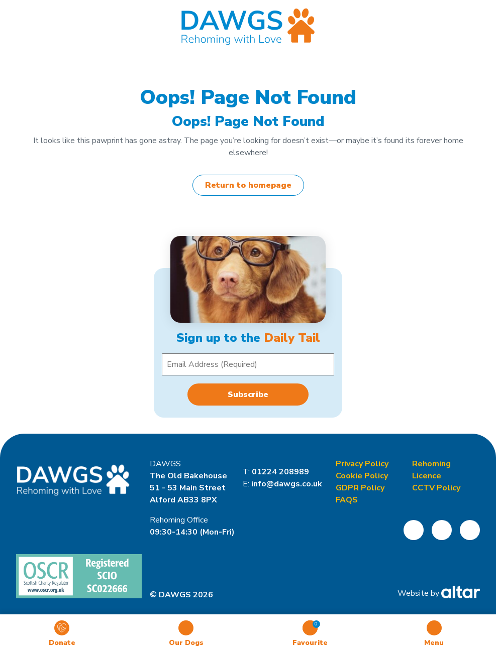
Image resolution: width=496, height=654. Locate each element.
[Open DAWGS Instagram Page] (442, 530)
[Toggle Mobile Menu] (434, 634)
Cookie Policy (362, 475)
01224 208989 (280, 471)
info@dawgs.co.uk (286, 483)
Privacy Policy (362, 463)
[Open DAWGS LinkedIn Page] (470, 530)
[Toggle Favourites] (310, 634)
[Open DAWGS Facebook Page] (414, 530)
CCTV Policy (436, 487)
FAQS (347, 499)
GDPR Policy (360, 487)
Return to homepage (248, 185)
